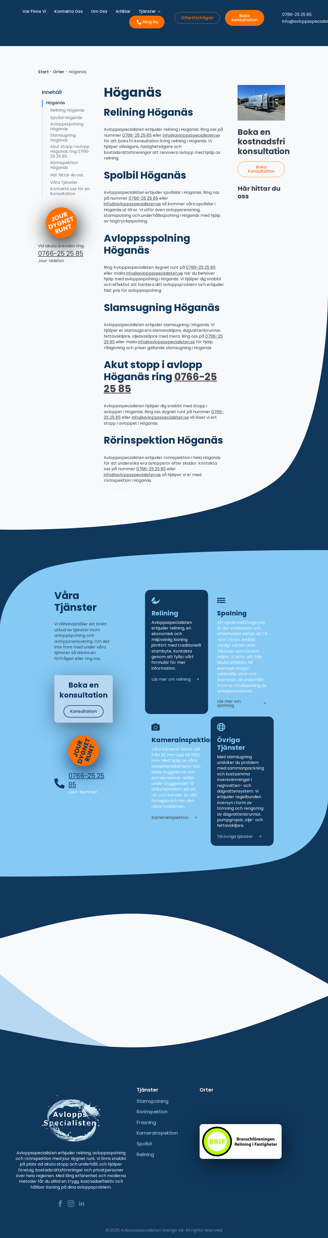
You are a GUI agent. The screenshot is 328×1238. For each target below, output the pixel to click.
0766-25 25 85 (60, 253)
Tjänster (147, 11)
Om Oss (99, 11)
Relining (145, 1153)
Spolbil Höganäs (66, 117)
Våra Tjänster (64, 182)
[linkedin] (81, 1202)
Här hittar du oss (66, 175)
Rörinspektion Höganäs (64, 165)
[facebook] (60, 1202)
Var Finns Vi (34, 11)
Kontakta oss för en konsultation (70, 191)
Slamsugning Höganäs (63, 138)
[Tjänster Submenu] (160, 11)
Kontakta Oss (68, 11)
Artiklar (123, 11)
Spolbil (144, 1142)
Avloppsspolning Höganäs (67, 126)
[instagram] (71, 1202)
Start (43, 72)
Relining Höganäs (67, 110)
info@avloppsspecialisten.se (191, 135)
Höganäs (55, 102)
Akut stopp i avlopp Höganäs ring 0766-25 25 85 (70, 151)
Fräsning (146, 1121)
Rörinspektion (152, 1110)
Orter (58, 72)
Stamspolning (152, 1100)
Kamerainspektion (157, 1131)
